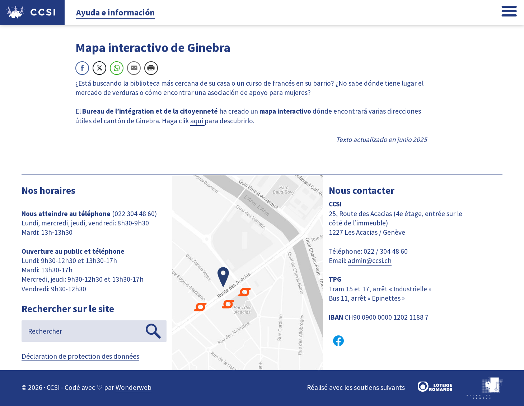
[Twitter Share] (99, 68)
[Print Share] (151, 68)
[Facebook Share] (82, 68)
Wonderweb (133, 387)
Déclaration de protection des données (80, 356)
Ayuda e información (115, 12)
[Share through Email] (134, 68)
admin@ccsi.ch (370, 260)
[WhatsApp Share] (116, 68)
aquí (197, 120)
